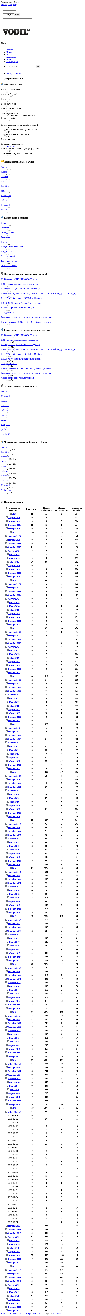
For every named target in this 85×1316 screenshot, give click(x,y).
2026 (14, 514)
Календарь (11, 57)
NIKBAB (5, 405)
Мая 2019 (14, 850)
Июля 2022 (14, 698)
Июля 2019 (14, 842)
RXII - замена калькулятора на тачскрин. (19, 284)
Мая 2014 (14, 1090)
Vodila (4, 167)
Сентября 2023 (14, 643)
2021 (14, 724)
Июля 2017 (14, 938)
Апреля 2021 (14, 757)
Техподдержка (7, 232)
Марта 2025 (14, 569)
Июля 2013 (14, 1240)
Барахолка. (6, 237)
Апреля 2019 (14, 853)
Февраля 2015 (14, 1053)
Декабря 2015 (14, 1016)
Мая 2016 (14, 994)
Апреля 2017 (14, 949)
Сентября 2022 (14, 691)
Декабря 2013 (14, 1112)
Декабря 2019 (14, 824)
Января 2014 (14, 1104)
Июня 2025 (14, 558)
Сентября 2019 (14, 835)
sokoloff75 (5, 434)
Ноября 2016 (14, 971)
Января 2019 (14, 864)
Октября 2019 (14, 831)
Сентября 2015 (14, 1027)
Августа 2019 (14, 839)
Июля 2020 (14, 794)
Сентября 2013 (14, 1233)
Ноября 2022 (14, 684)
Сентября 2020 (14, 787)
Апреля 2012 (14, 1299)
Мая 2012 (14, 1296)
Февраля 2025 (14, 573)
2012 (14, 1266)
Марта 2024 (14, 617)
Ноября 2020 (14, 780)
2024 (14, 580)
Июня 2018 (14, 894)
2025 (14, 532)
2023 (14, 628)
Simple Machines (34, 1314)
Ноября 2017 (14, 923)
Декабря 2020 (14, 776)
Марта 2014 (14, 1097)
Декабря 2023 (14, 632)
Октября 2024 (14, 591)
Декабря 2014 (14, 1064)
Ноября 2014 (14, 1067)
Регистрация (6, 4)
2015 (14, 1012)
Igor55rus (5, 186)
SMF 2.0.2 (6, 1314)
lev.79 (3, 461)
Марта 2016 (14, 1001)
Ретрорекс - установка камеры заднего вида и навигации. (26, 317)
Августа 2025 (14, 551)
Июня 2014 (14, 1086)
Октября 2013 (14, 1229)
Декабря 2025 (14, 536)
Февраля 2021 (14, 765)
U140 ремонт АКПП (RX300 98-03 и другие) (21, 279)
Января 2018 (14, 912)
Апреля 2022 (14, 709)
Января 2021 (14, 768)
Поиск (9, 54)
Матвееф (5, 176)
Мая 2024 (14, 610)
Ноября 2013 (14, 1226)
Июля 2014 (14, 1082)
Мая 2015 (14, 1042)
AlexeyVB (10, 146)
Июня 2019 (14, 846)
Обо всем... (6, 228)
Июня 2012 (14, 1292)
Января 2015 (14, 1056)
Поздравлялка (7, 251)
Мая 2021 (14, 754)
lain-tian (4, 415)
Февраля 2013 (14, 1259)
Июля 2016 (14, 986)
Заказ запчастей (8, 256)
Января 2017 (14, 960)
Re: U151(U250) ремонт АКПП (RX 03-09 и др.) (22, 298)
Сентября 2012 (14, 1281)
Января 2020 (14, 816)
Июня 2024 (14, 606)
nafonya (4, 200)
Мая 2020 (14, 802)
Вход (15, 4)
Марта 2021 (14, 761)
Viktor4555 (6, 195)
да (38, 66)
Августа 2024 (14, 599)
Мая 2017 (14, 946)
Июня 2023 (14, 654)
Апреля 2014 (14, 1093)
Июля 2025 (14, 554)
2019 (14, 820)
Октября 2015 (14, 1023)
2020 (14, 772)
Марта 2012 (14, 1303)
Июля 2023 (14, 650)
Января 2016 (14, 1008)
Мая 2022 (14, 706)
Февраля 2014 (14, 1101)
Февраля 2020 (14, 813)
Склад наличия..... (9, 312)
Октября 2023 (14, 639)
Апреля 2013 (14, 1251)
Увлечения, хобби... (9, 261)
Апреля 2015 (14, 1045)
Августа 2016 (14, 982)
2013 (14, 1108)
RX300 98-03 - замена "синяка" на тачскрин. (21, 303)
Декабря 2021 (14, 728)
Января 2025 (14, 577)
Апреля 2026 (14, 518)
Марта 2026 (14, 521)
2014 (14, 1060)
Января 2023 (14, 673)
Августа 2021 (14, 743)
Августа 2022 (14, 695)
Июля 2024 (14, 602)
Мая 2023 (14, 658)
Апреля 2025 (14, 565)
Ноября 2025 (14, 540)
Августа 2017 (14, 935)
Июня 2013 (14, 1244)
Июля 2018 (14, 890)
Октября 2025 (14, 543)
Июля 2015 (14, 1034)
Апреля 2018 (14, 901)
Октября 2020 (14, 783)
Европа (4, 242)
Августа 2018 (14, 887)
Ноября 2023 (14, 636)
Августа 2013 (14, 1237)
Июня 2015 (14, 1038)
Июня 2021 (14, 750)
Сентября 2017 (14, 931)
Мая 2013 (14, 1248)
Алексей (5, 181)
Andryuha (5, 424)
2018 (14, 868)
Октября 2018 (14, 879)
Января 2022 (14, 720)
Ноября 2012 (14, 1274)
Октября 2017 (14, 927)
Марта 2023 (14, 665)
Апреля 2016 (14, 997)
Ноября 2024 (14, 588)
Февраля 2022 (14, 717)
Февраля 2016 (14, 1005)
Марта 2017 (14, 953)
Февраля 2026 (14, 525)
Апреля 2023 (14, 661)
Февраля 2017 (14, 957)
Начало (9, 50)
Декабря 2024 (14, 584)
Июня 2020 (14, 798)
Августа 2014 (14, 1078)
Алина (4, 172)
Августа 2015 (14, 1030)
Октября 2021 (14, 735)
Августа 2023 (14, 647)
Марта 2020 (14, 809)
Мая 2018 (14, 898)
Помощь (10, 52)
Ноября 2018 (14, 875)
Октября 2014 (14, 1071)
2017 (14, 916)
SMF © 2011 (19, 1314)
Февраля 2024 (14, 621)
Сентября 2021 (14, 739)
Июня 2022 (14, 702)
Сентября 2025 (14, 547)
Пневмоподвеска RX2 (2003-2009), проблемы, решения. (26, 322)
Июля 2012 (14, 1288)
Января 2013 (14, 1263)
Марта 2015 (14, 1049)
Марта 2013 (14, 1255)
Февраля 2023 (14, 669)
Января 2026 (14, 529)
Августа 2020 (14, 791)
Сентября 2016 (14, 979)
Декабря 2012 (14, 1270)
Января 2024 (14, 625)
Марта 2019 (14, 857)
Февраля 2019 (14, 861)
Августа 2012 (14, 1285)
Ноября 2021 (14, 732)
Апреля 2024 (14, 613)
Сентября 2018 (14, 883)
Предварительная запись (12, 247)
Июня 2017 (14, 942)
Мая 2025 (14, 562)
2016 (14, 964)
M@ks (4, 210)
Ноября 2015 (14, 1019)
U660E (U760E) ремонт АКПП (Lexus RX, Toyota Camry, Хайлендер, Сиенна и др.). (38, 293)
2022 (14, 676)
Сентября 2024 (14, 595)
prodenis (4, 429)
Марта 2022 (14, 713)
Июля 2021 (14, 746)
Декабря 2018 (14, 872)
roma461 (5, 191)
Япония (4, 223)
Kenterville (6, 205)
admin (3, 420)
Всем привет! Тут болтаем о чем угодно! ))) (20, 289)
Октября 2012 (14, 1277)
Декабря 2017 (14, 920)
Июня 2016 (14, 990)
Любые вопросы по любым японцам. (17, 308)
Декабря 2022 (14, 680)
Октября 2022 (14, 687)
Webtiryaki (57, 1314)
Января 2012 (14, 1311)
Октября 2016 (14, 975)
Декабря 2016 (14, 968)
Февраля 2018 (14, 909)
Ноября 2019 (14, 828)
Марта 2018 (14, 905)
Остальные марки (9, 266)
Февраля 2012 (14, 1307)
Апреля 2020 (14, 805)
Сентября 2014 (14, 1075)
